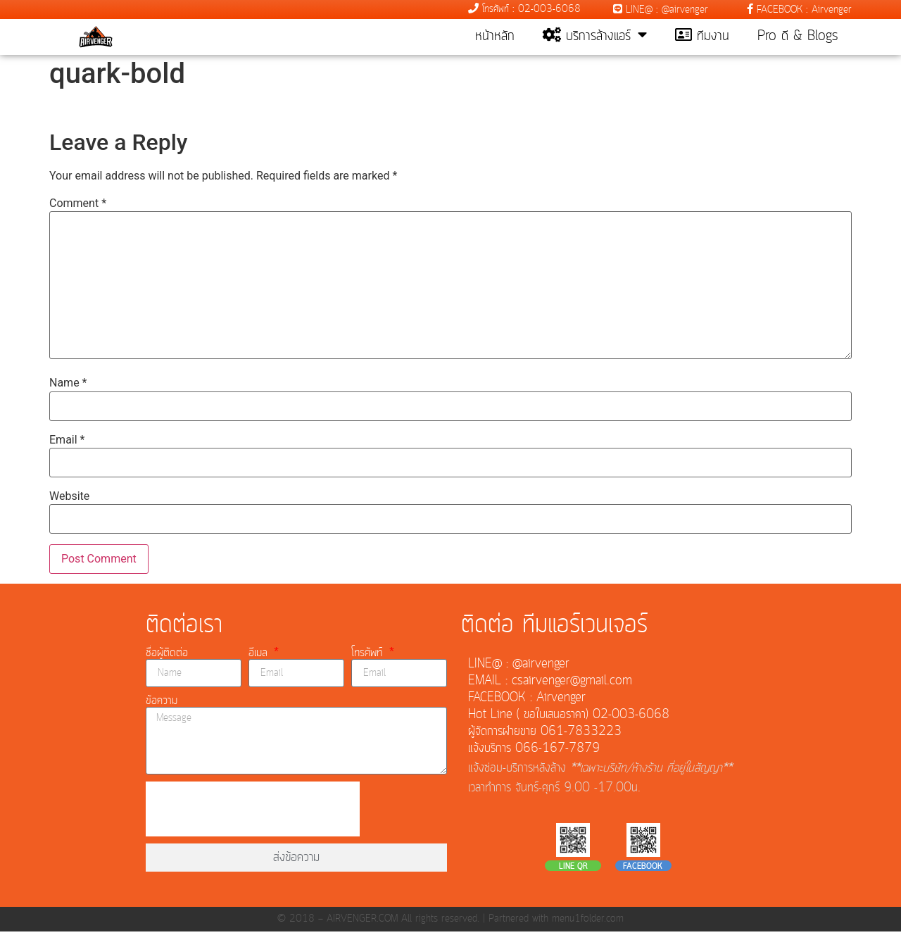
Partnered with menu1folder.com (556, 922)
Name (68, 386)
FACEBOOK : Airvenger (799, 10)
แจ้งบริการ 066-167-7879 (534, 752)
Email (66, 442)
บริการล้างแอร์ (595, 36)
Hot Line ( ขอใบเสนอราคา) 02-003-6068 (568, 718)
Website (69, 500)
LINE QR (573, 869)
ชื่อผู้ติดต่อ (167, 656)
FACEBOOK (642, 869)
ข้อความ (161, 704)
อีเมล (260, 656)
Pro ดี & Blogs (797, 36)
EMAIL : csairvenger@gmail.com (550, 684)
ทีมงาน (702, 36)
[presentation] (253, 812)
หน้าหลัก (495, 36)
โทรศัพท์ (368, 656)
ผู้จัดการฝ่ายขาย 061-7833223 (545, 735)
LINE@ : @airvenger (660, 10)
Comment (77, 207)
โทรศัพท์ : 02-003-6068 (524, 9)
